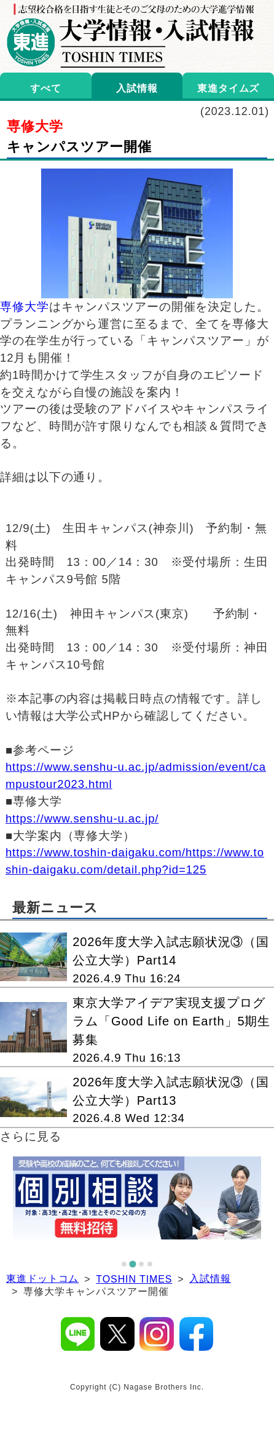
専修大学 (24, 306)
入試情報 (210, 1278)
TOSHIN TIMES (134, 1279)
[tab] (124, 1264)
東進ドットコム (42, 1278)
